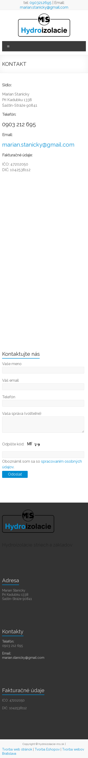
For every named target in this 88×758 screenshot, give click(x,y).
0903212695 (40, 2)
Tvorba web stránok (17, 749)
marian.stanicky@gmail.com (44, 7)
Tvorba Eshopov (47, 749)
